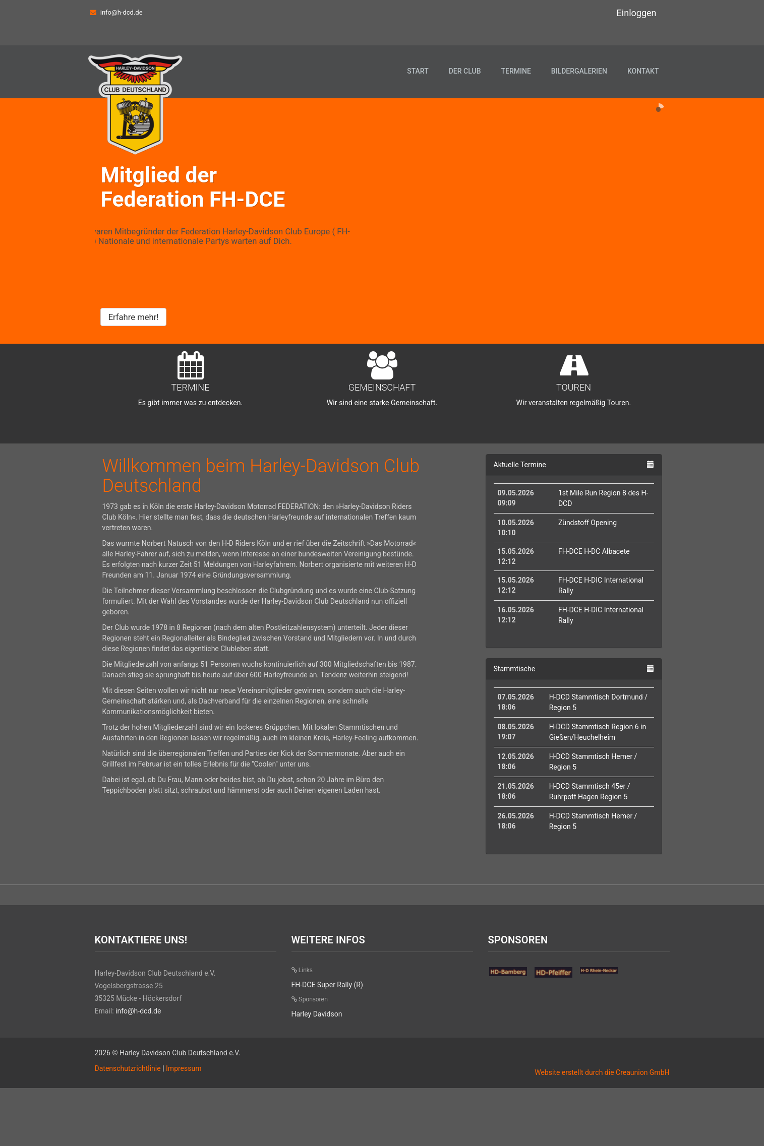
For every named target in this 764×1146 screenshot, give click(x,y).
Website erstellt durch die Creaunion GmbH (602, 1130)
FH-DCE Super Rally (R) (327, 1043)
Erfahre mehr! (133, 338)
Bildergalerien (579, 71)
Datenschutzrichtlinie (128, 1126)
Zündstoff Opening (587, 581)
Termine (516, 71)
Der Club (465, 71)
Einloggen (637, 13)
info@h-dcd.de (121, 12)
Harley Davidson (316, 1072)
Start (418, 71)
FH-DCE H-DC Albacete (594, 609)
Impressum (183, 1126)
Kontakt (643, 71)
